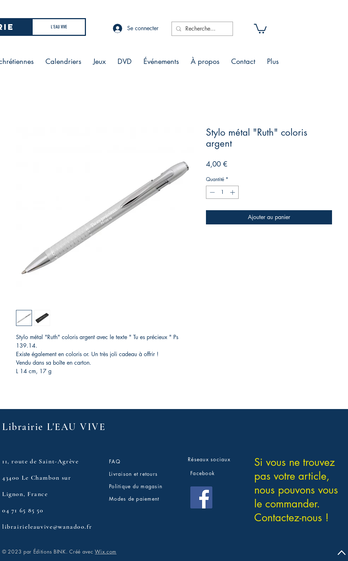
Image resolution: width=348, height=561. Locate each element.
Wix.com (105, 551)
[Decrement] (211, 192)
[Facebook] (201, 497)
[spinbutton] (222, 192)
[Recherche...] (201, 29)
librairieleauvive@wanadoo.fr (47, 526)
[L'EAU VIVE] (59, 27)
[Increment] (233, 192)
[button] (260, 28)
